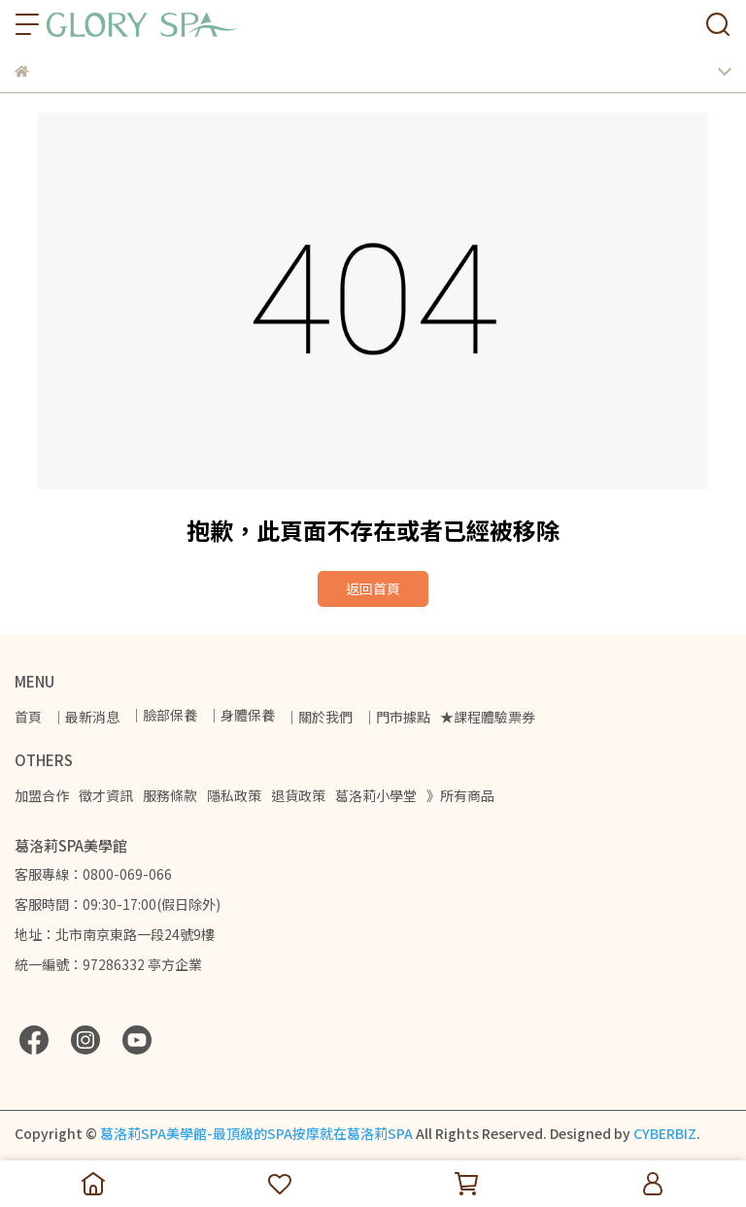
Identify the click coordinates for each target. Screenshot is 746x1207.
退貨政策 (298, 795)
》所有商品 (460, 795)
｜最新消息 (85, 716)
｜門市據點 (396, 716)
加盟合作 (42, 795)
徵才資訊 (106, 795)
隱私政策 (234, 795)
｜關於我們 (319, 716)
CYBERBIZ (664, 1133)
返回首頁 (373, 588)
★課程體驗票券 (487, 716)
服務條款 (170, 795)
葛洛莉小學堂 (376, 795)
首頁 (28, 716)
